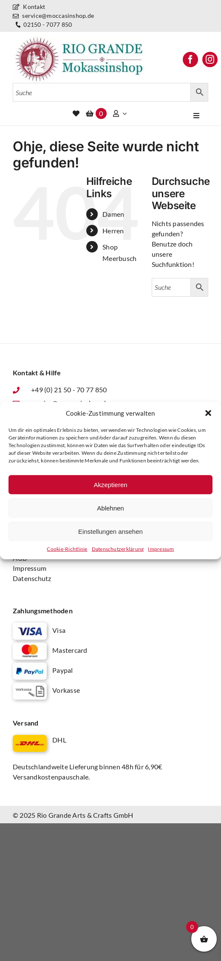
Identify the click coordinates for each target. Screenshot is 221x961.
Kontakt (29, 6)
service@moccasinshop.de (53, 15)
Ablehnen (110, 507)
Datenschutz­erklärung (118, 549)
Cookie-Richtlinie (67, 549)
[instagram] (210, 59)
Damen (113, 214)
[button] (208, 413)
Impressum (161, 549)
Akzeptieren (110, 484)
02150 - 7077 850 (43, 25)
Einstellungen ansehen (110, 531)
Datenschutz (32, 578)
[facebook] (190, 59)
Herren (113, 231)
